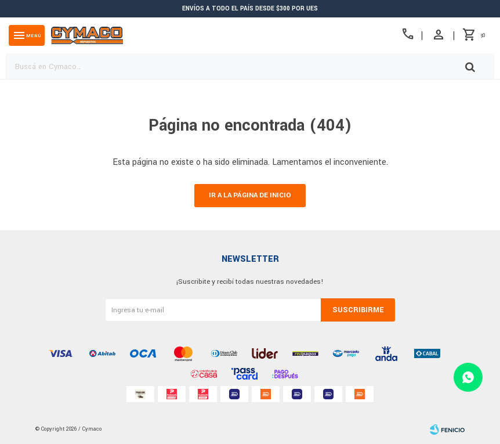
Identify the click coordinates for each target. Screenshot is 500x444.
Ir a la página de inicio (250, 195)
